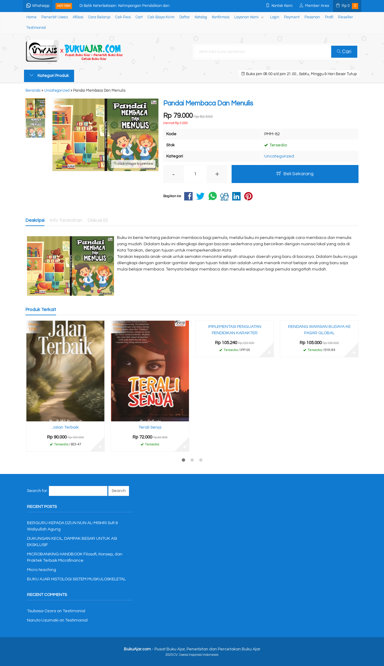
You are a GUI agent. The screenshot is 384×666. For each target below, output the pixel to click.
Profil (329, 17)
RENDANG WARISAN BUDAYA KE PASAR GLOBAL (319, 330)
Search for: (37, 491)
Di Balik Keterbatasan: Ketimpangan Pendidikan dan (126, 6)
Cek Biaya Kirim (161, 17)
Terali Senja (150, 427)
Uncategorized (279, 156)
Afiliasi (78, 17)
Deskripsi (35, 220)
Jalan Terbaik (65, 427)
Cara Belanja (99, 17)
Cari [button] (344, 51)
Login (274, 17)
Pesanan (312, 17)
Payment (292, 17)
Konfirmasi (221, 17)
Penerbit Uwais (54, 17)
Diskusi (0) (98, 220)
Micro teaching (41, 570)
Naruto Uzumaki (42, 620)
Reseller (345, 17)
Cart (139, 17)
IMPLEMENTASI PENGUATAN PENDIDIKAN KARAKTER (234, 330)
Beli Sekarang (295, 173)
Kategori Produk (49, 75)
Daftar (184, 17)
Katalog (201, 17)
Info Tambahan (66, 220)
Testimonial (36, 28)
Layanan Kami (246, 17)
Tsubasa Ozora (41, 611)
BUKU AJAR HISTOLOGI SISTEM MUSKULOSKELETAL (76, 579)
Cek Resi (123, 17)
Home (31, 17)
